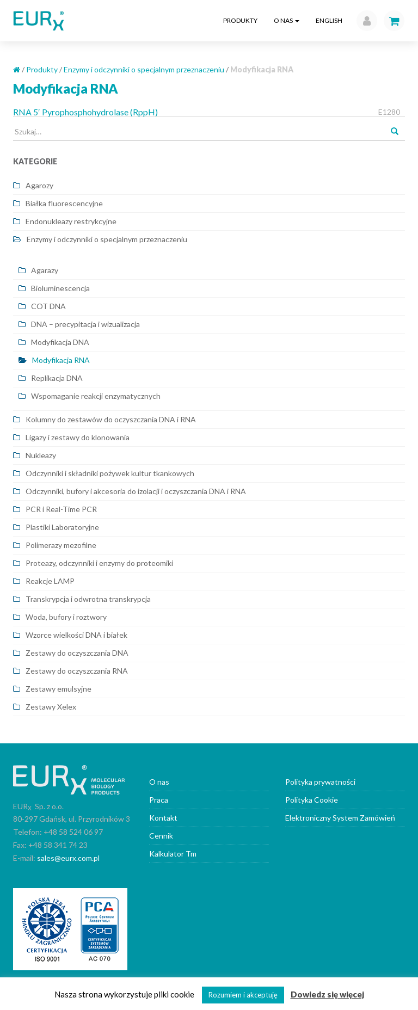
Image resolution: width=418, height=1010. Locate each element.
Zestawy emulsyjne (58, 688)
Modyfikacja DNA (60, 342)
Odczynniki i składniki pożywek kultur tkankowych (110, 473)
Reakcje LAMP (50, 581)
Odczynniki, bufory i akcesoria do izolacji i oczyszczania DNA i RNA (136, 491)
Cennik (161, 835)
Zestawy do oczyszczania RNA (77, 670)
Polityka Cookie (311, 799)
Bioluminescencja (60, 288)
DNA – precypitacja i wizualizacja (85, 324)
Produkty (240, 20)
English (329, 20)
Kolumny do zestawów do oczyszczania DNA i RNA (111, 419)
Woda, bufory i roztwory (66, 616)
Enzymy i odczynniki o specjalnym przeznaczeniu (144, 69)
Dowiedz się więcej (327, 994)
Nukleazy (41, 455)
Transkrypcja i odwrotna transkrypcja (88, 598)
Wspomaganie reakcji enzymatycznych (96, 396)
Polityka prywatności (320, 781)
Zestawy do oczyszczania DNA (77, 652)
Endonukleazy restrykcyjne (71, 221)
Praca (158, 799)
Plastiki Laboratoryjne (62, 527)
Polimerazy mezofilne (61, 545)
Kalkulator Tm (172, 853)
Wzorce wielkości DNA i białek (76, 634)
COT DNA (48, 306)
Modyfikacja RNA (61, 360)
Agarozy (39, 185)
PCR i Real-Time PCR (61, 509)
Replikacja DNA (57, 378)
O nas (286, 20)
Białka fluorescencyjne (64, 203)
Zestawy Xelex (51, 706)
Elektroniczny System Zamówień (340, 817)
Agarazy (44, 270)
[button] (364, 20)
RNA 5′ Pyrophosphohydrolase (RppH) (85, 112)
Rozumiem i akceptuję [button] (243, 994)
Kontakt (163, 817)
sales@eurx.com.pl (68, 858)
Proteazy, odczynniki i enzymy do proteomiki (99, 563)
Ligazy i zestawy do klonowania (78, 437)
